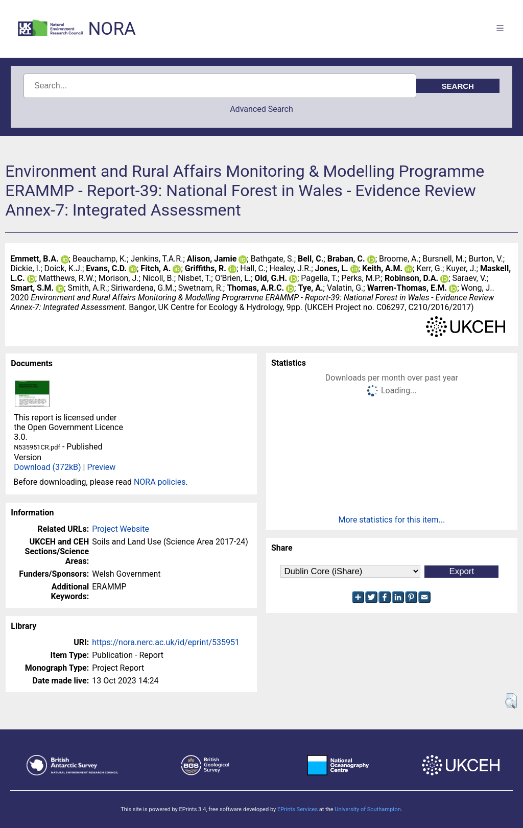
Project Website (120, 529)
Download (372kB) (47, 467)
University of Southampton (368, 809)
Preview (101, 467)
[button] (511, 700)
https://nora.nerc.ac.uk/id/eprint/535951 (166, 642)
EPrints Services (297, 809)
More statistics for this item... (392, 520)
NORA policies (160, 482)
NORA (111, 28)
